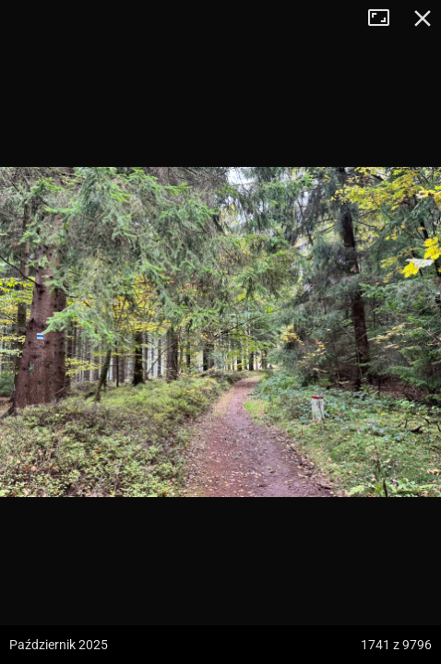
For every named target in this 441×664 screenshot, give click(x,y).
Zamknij (422, 18)
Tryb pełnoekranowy (385, 18)
